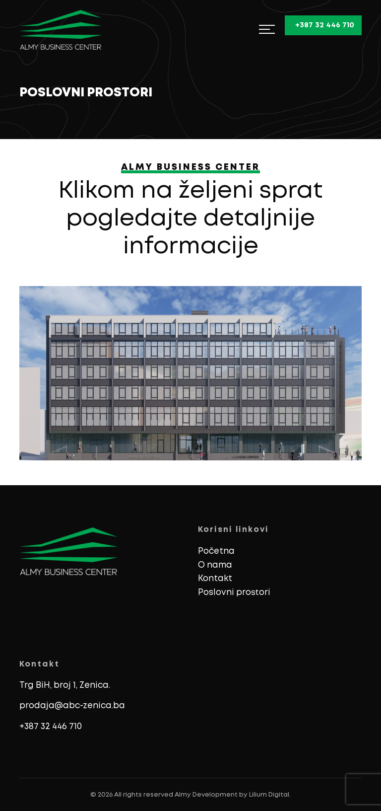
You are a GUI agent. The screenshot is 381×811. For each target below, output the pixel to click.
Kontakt (215, 579)
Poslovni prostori (234, 592)
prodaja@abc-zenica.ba (72, 706)
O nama (215, 565)
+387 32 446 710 (50, 727)
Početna (216, 551)
